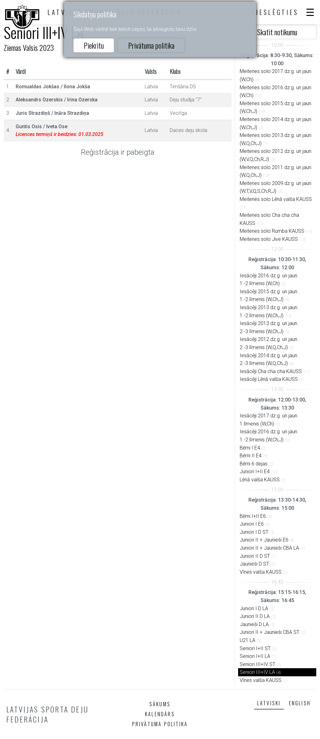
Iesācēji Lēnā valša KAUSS (269, 379)
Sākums (160, 704)
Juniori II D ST (255, 556)
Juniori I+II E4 (255, 471)
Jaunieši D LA (254, 624)
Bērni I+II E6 (253, 516)
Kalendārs (160, 714)
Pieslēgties (275, 12)
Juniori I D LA (254, 608)
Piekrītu (94, 45)
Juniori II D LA (255, 616)
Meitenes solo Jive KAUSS (269, 239)
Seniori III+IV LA (257, 672)
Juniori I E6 (252, 524)
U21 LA (247, 640)
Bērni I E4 (250, 448)
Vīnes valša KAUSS (261, 572)
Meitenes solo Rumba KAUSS (272, 231)
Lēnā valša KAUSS (260, 480)
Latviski (269, 703)
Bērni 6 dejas (254, 464)
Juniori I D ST (254, 532)
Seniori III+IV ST (257, 664)
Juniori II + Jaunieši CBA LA (269, 548)
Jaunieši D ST (254, 564)
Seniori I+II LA (255, 656)
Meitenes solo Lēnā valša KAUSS (276, 199)
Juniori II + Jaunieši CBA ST (269, 632)
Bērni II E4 (251, 456)
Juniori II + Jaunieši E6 (264, 540)
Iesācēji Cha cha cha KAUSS (271, 371)
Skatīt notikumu (277, 31)
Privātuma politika (151, 45)
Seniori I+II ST (255, 648)
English (300, 703)
